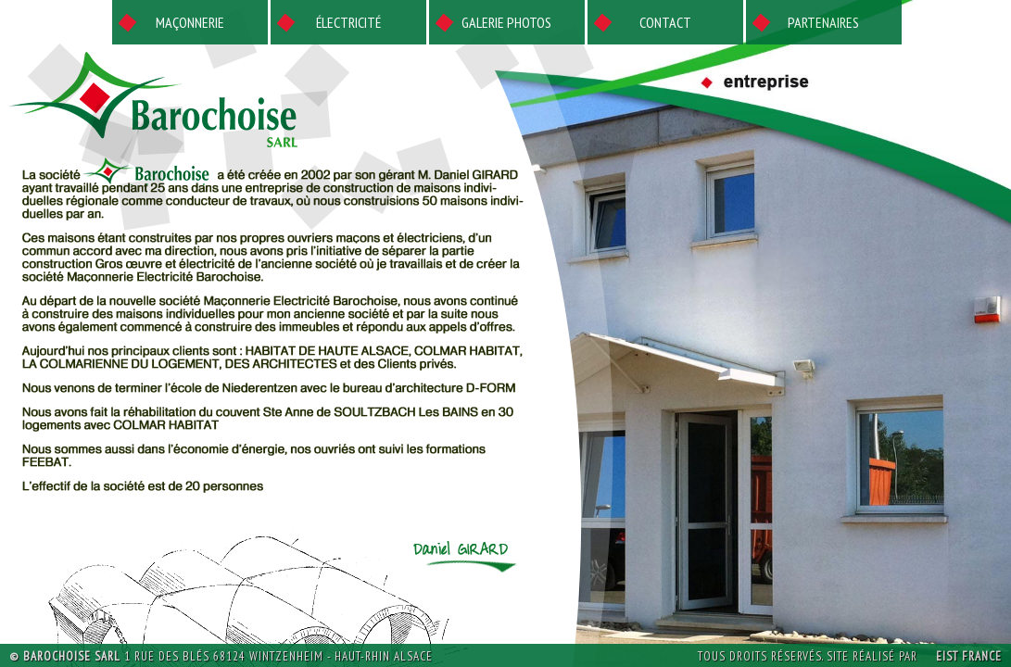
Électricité (348, 22)
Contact (665, 22)
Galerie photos (506, 22)
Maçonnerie (190, 22)
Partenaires (823, 22)
